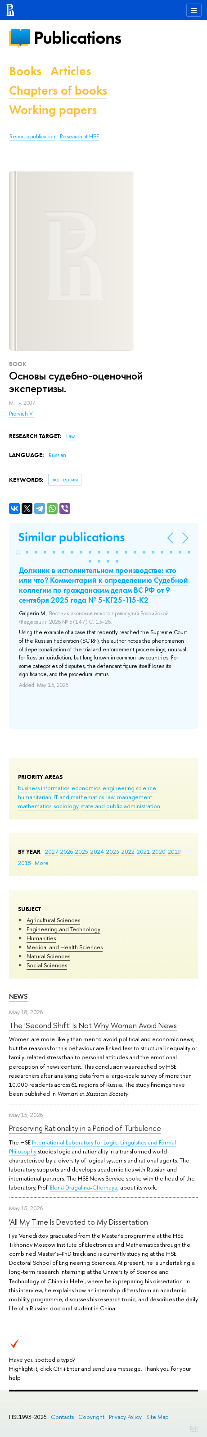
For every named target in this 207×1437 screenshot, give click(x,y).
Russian (57, 455)
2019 (174, 851)
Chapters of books (58, 90)
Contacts (62, 1417)
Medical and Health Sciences (65, 947)
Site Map (157, 1417)
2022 (128, 851)
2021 (143, 851)
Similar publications (71, 537)
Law (70, 436)
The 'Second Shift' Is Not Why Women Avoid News (93, 1025)
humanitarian (34, 797)
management (134, 797)
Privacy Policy (125, 1417)
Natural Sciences (48, 956)
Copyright (91, 1417)
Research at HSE (79, 136)
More (42, 863)
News (18, 996)
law (110, 797)
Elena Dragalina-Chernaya (83, 1187)
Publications (77, 37)
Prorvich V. (21, 413)
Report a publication (32, 136)
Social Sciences (47, 965)
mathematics (34, 806)
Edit (194, 1428)
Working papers (53, 110)
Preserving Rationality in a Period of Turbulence (85, 1128)
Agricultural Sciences (53, 920)
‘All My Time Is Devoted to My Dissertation (78, 1222)
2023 (112, 851)
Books (25, 71)
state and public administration (120, 806)
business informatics (43, 788)
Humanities (41, 938)
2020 (159, 851)
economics (86, 788)
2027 (51, 851)
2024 (97, 851)
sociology (66, 806)
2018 (24, 863)
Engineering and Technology (63, 929)
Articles (70, 71)
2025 (81, 851)
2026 (66, 851)
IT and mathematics (79, 797)
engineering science (129, 788)
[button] (18, 552)
